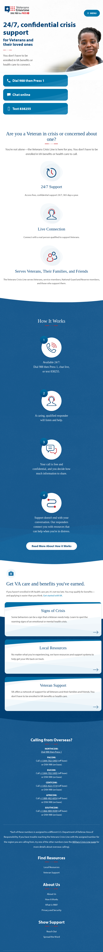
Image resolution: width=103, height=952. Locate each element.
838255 (55, 371)
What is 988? (51, 904)
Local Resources (51, 867)
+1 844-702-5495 (49, 773)
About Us (51, 893)
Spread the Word (51, 936)
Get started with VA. (52, 595)
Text (21, 108)
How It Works (51, 899)
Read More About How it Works (51, 546)
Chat (21, 94)
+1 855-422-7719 (49, 785)
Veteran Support (51, 872)
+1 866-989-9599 (49, 810)
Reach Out (52, 931)
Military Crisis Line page (84, 841)
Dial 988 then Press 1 (28, 80)
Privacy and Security (51, 910)
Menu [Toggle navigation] (92, 13)
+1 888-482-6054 (49, 798)
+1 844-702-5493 (49, 760)
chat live (64, 366)
